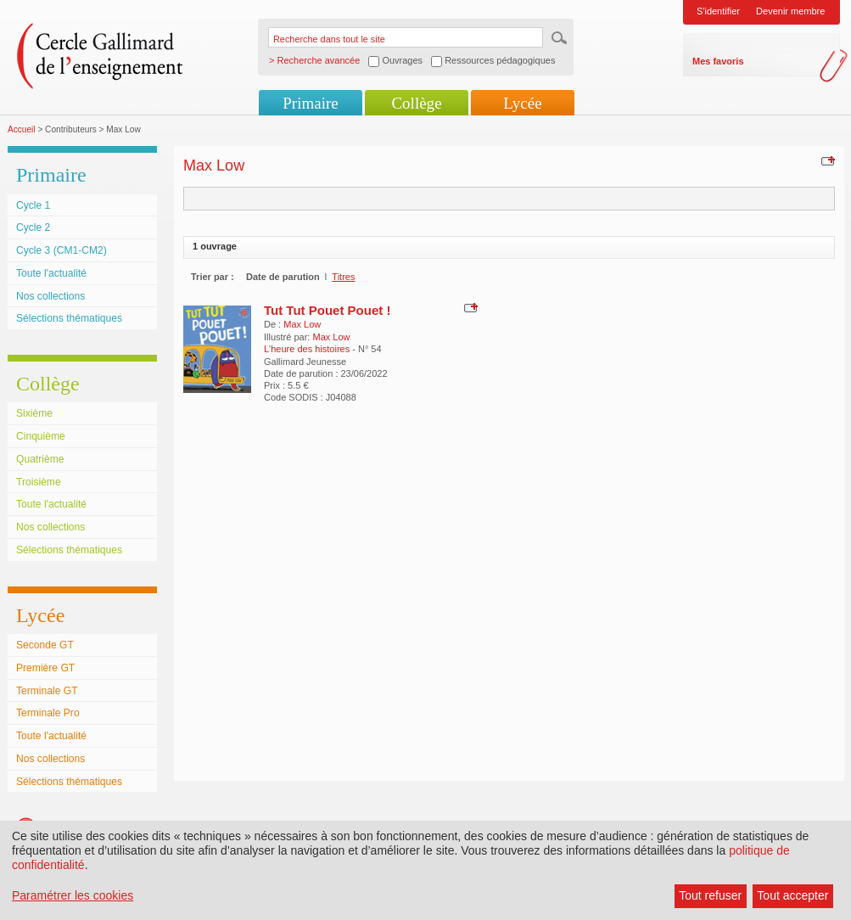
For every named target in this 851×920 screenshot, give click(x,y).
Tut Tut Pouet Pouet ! (327, 310)
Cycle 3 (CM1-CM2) (61, 250)
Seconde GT (45, 645)
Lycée (522, 103)
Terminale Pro (48, 713)
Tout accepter (792, 895)
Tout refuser (710, 895)
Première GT (45, 668)
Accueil (22, 129)
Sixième (34, 413)
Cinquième (40, 436)
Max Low (302, 324)
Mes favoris (718, 61)
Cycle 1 (33, 205)
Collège (416, 103)
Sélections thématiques (69, 318)
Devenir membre (790, 11)
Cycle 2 (33, 227)
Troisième (38, 482)
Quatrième (40, 459)
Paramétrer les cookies (72, 895)
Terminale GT (47, 691)
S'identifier (718, 11)
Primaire (310, 103)
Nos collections (50, 296)
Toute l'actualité (51, 273)
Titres (343, 277)
